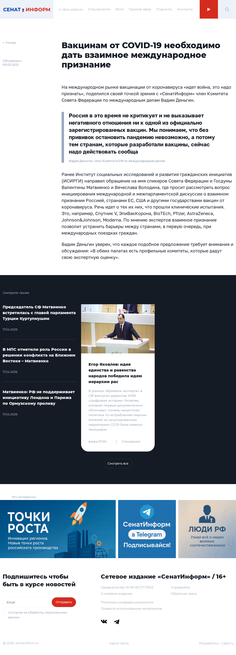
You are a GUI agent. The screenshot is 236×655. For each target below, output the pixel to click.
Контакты (185, 9)
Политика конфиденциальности (127, 602)
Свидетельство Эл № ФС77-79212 (127, 587)
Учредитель (180, 587)
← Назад (9, 42)
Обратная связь (184, 593)
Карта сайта (119, 643)
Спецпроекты (99, 9)
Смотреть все (118, 463)
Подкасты (164, 9)
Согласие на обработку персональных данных (37, 615)
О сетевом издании (116, 593)
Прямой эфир (140, 9)
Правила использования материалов (131, 608)
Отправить (64, 602)
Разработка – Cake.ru (216, 643)
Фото (119, 9)
